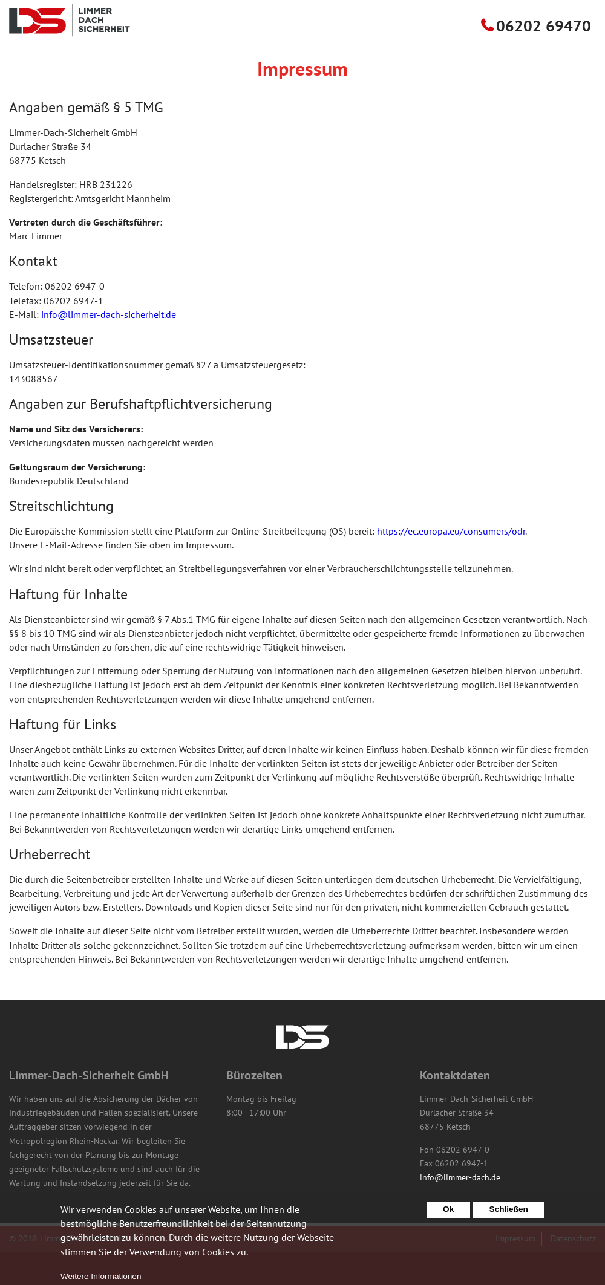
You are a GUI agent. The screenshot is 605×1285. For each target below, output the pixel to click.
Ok (448, 1215)
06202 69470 (543, 59)
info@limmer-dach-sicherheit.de (108, 348)
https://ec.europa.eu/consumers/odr (451, 564)
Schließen (508, 1215)
